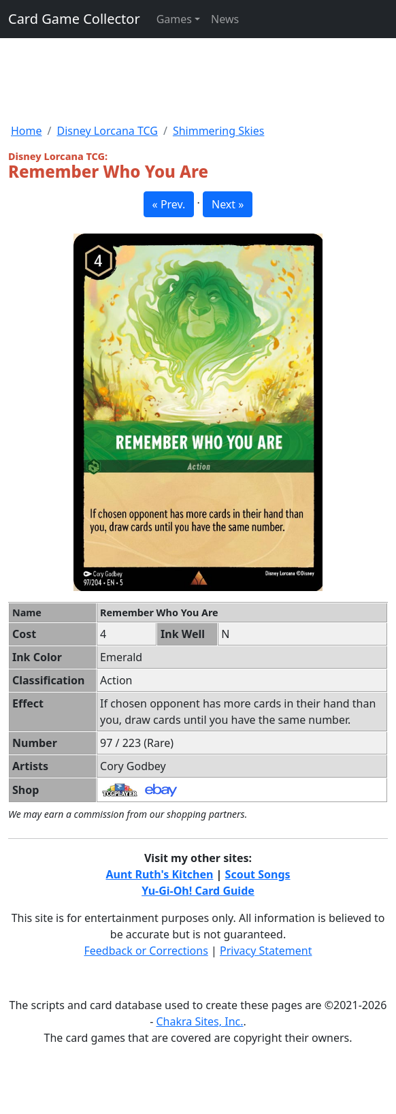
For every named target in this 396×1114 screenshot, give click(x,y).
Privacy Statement (266, 950)
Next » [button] (228, 204)
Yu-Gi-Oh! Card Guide (198, 890)
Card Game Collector (74, 19)
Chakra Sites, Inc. (199, 1021)
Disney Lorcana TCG (106, 130)
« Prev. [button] (169, 204)
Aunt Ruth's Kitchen (159, 874)
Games (174, 19)
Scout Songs (258, 874)
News (225, 19)
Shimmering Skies (219, 130)
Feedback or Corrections (146, 950)
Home (26, 130)
